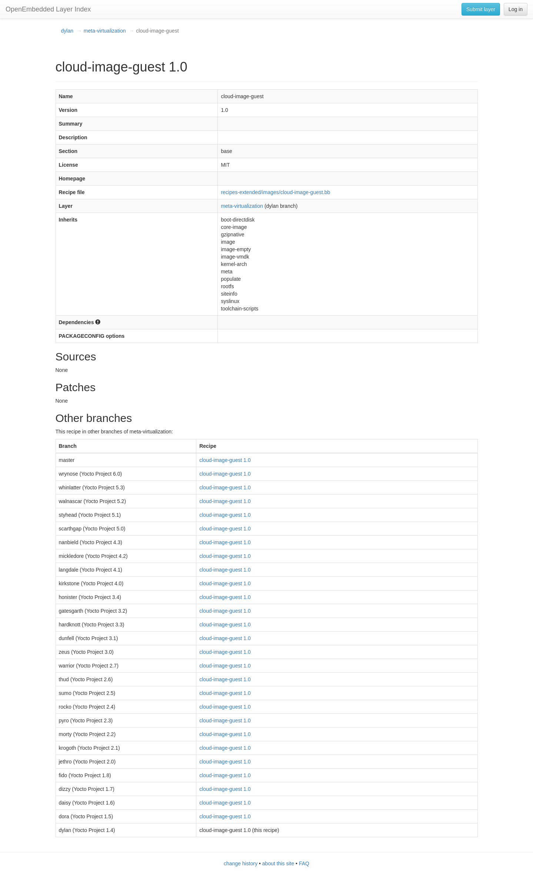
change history (240, 863)
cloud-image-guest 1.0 (225, 460)
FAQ (304, 863)
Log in (516, 9)
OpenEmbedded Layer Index (48, 9)
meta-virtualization (105, 31)
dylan (67, 31)
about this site (278, 863)
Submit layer (480, 9)
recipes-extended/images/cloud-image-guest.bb (275, 192)
